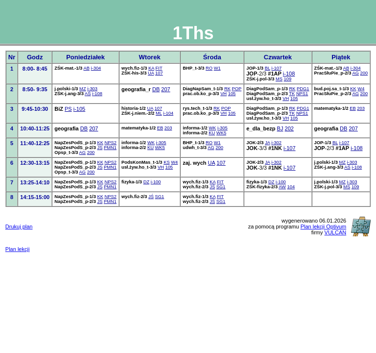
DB (156, 89)
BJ (280, 128)
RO (209, 68)
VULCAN (336, 232)
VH (223, 93)
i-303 (92, 88)
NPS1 (302, 93)
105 (232, 93)
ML (159, 113)
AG (355, 73)
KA (151, 68)
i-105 (79, 109)
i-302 (276, 142)
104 (291, 186)
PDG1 (303, 88)
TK (292, 93)
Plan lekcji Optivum (324, 226)
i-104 (168, 113)
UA (151, 73)
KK (353, 88)
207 (165, 89)
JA (267, 142)
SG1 (221, 186)
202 (289, 128)
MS (279, 78)
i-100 (156, 181)
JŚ (212, 186)
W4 (360, 88)
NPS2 (111, 142)
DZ (146, 181)
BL (267, 68)
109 (288, 78)
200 (364, 73)
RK (227, 88)
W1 (217, 68)
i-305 (222, 128)
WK (212, 128)
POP (237, 88)
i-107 (276, 68)
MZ (82, 88)
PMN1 (110, 147)
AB (86, 68)
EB (352, 108)
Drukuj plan (19, 226)
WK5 (221, 132)
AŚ (88, 93)
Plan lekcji (17, 249)
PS (68, 109)
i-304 (96, 68)
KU (212, 132)
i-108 (289, 73)
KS (166, 162)
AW (282, 186)
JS (99, 147)
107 (159, 73)
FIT (159, 68)
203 (361, 108)
